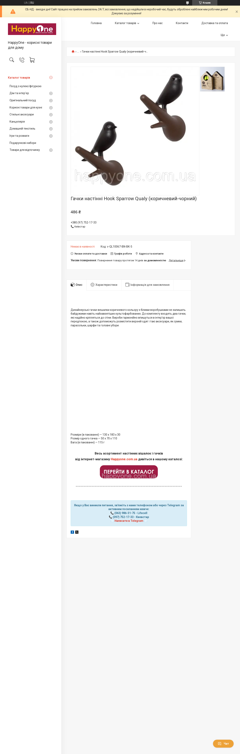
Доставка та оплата (214, 23)
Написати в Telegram (129, 520)
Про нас (157, 23)
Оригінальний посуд (23, 100)
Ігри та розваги (19, 135)
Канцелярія (17, 121)
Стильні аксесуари (22, 114)
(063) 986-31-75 (124, 513)
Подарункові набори (23, 142)
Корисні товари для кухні (26, 107)
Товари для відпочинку (25, 149)
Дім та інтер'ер (19, 93)
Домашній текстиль (22, 128)
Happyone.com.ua (124, 459)
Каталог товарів (19, 77)
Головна (96, 23)
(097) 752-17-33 (123, 517)
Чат (223, 743)
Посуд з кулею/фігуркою (25, 86)
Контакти (182, 23)
